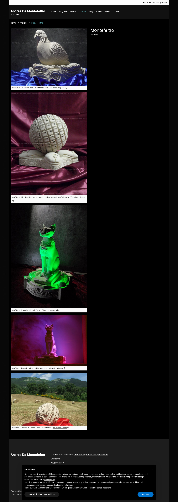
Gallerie (82, 11)
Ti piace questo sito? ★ (79, 454)
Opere (73, 11)
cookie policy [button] (49, 479)
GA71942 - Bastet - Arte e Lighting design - (38, 368)
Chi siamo (55, 458)
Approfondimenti (103, 11)
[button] (152, 469)
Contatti (117, 11)
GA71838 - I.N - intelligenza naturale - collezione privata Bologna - (48, 199)
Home (53, 11)
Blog (91, 11)
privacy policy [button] (109, 474)
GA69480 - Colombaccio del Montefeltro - (39, 88)
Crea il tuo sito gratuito (155, 2)
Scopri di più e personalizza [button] (42, 494)
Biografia (63, 11)
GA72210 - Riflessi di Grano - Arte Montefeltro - (40, 428)
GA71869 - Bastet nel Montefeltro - (35, 310)
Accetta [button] (145, 494)
